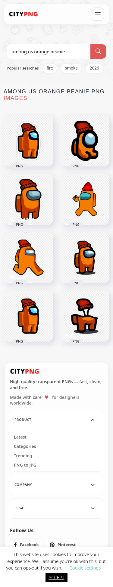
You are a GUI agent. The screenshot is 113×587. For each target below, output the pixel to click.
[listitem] (26, 544)
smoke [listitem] (71, 68)
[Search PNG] (48, 51)
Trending (23, 455)
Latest (20, 437)
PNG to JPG (25, 465)
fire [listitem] (50, 68)
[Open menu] (97, 14)
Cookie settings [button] (85, 568)
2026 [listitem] (94, 68)
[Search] (98, 51)
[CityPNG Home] (23, 14)
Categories (25, 446)
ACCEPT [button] (56, 577)
